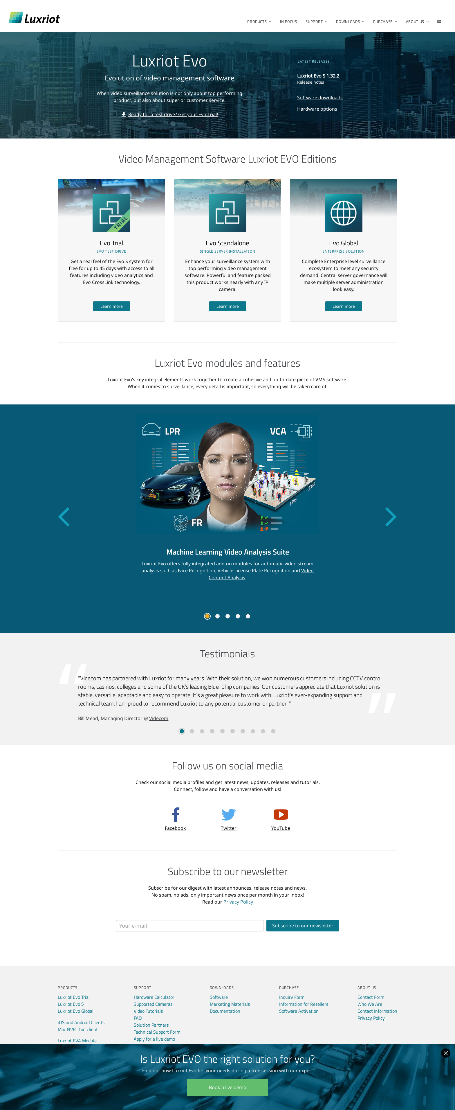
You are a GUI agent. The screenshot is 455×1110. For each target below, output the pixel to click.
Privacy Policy (238, 902)
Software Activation (299, 1011)
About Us (415, 21)
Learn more (111, 306)
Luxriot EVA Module (77, 1040)
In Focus (288, 21)
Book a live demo (227, 1087)
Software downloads (320, 97)
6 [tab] (232, 731)
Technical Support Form (157, 1031)
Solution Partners (151, 1024)
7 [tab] (242, 731)
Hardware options (317, 109)
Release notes (310, 82)
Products (257, 21)
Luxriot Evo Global (75, 1011)
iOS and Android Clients (81, 1022)
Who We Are (370, 1004)
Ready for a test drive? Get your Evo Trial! (173, 114)
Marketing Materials (230, 1004)
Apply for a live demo (154, 1038)
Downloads (348, 21)
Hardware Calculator (154, 997)
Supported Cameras (153, 1004)
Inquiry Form (291, 997)
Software (219, 997)
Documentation (225, 1011)
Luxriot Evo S (71, 1004)
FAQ (138, 1017)
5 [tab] (248, 616)
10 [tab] (273, 731)
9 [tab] (263, 731)
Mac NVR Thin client (78, 1029)
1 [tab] (207, 616)
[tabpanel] (227, 502)
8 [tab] (253, 731)
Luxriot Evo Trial (74, 997)
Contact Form (371, 997)
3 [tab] (227, 616)
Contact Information (377, 1011)
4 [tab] (237, 616)
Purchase (383, 21)
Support (315, 21)
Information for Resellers (303, 1004)
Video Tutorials (148, 1011)
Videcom (158, 718)
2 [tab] (217, 616)
